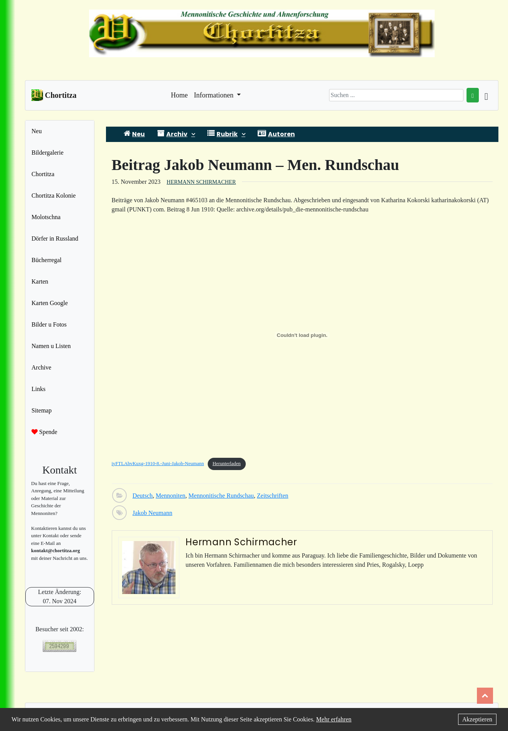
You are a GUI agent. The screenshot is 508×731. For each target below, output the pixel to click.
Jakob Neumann (152, 513)
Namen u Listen (51, 346)
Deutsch (142, 495)
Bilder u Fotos (49, 324)
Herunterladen (227, 463)
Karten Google (49, 303)
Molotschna (46, 217)
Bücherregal (46, 260)
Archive (41, 367)
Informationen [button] (214, 95)
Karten (39, 281)
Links (38, 389)
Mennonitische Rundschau (221, 495)
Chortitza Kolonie (53, 195)
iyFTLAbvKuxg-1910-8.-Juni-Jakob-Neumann (158, 463)
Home (179, 94)
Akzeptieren (477, 719)
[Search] (396, 95)
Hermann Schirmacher (201, 182)
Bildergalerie (47, 152)
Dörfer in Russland (54, 238)
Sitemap (41, 410)
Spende (44, 432)
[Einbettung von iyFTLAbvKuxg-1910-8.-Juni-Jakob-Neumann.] (302, 335)
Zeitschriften (272, 495)
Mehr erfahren (333, 719)
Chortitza (43, 174)
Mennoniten (170, 495)
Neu (36, 131)
